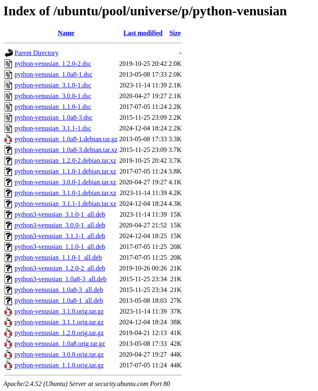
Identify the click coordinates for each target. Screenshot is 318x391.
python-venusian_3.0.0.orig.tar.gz (59, 354)
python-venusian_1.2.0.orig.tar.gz (59, 332)
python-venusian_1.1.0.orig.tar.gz (59, 365)
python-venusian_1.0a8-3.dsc (53, 117)
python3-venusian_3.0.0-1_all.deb (59, 225)
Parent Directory (36, 52)
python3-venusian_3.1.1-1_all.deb (59, 235)
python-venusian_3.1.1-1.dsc (52, 128)
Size (175, 32)
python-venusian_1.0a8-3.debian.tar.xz (66, 149)
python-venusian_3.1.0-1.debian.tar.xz (65, 192)
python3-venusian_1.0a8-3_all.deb (60, 278)
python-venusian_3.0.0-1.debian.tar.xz (65, 182)
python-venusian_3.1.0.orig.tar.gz (59, 311)
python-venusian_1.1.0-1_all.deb (58, 257)
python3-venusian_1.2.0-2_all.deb (59, 268)
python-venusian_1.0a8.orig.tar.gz (59, 343)
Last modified (143, 32)
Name (66, 32)
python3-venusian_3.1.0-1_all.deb (59, 214)
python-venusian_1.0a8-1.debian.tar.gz (66, 138)
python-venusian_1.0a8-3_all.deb (58, 289)
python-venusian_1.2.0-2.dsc (52, 63)
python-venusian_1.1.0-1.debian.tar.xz (65, 171)
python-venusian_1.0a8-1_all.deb (58, 300)
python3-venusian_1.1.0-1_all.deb (59, 246)
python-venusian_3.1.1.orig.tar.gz (59, 322)
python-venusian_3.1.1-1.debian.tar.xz (65, 203)
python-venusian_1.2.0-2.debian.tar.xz (65, 160)
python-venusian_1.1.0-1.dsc (52, 106)
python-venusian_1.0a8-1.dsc (53, 74)
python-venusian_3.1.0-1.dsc (52, 85)
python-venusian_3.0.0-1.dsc (52, 95)
